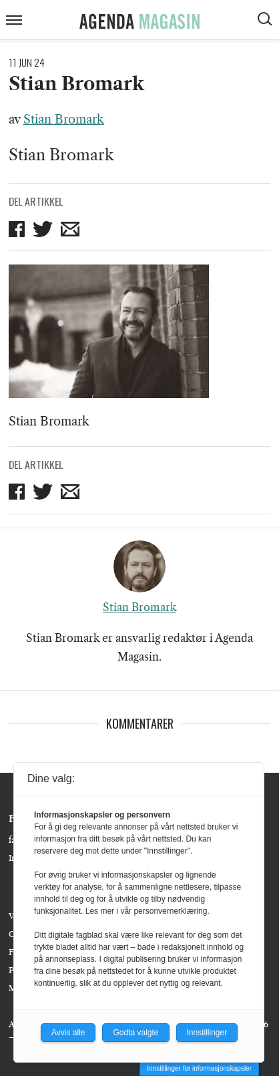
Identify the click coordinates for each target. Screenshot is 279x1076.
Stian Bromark (63, 119)
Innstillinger (207, 1032)
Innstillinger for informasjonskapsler (199, 1068)
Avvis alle (68, 1032)
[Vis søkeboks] (266, 20)
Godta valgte (135, 1032)
